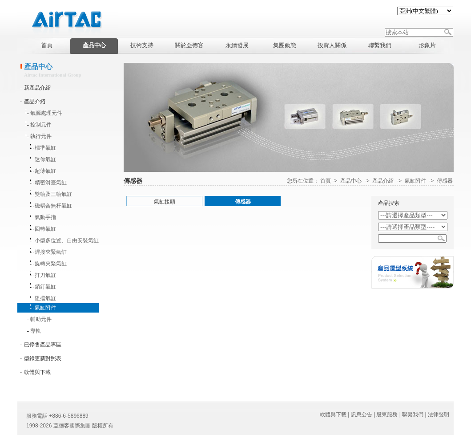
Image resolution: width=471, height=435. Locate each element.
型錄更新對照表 (42, 358)
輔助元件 (41, 319)
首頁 (325, 181)
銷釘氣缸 (45, 287)
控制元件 (41, 125)
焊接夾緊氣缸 (51, 252)
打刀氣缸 (45, 275)
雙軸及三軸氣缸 (53, 194)
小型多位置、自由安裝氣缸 (67, 240)
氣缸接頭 (164, 202)
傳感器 (445, 181)
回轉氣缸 (45, 229)
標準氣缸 (45, 148)
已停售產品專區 (42, 344)
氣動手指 (45, 217)
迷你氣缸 (45, 159)
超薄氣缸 (45, 171)
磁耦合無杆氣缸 (53, 206)
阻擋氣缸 (45, 298)
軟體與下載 (37, 372)
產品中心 (351, 181)
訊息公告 (361, 414)
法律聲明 (438, 414)
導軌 (35, 331)
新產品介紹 (37, 88)
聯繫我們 (412, 414)
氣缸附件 (45, 308)
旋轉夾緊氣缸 (51, 263)
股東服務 (387, 414)
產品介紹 (34, 101)
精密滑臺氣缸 (51, 182)
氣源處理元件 (46, 113)
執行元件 (41, 136)
